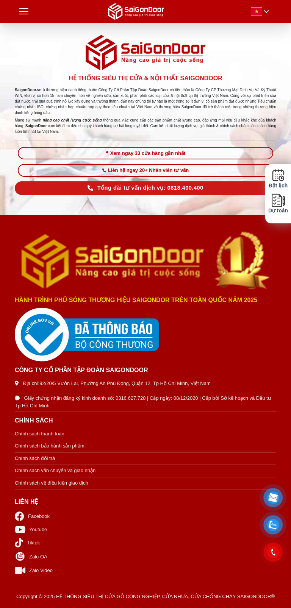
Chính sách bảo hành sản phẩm (49, 446)
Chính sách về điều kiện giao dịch (51, 483)
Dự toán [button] (278, 203)
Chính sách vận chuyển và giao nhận (55, 470)
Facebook (32, 516)
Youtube (31, 529)
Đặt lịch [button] (278, 179)
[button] (273, 498)
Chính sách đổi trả (35, 458)
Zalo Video (34, 570)
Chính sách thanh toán (39, 434)
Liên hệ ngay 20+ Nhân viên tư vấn (145, 170)
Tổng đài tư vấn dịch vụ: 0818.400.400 (145, 188)
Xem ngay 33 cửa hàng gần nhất (146, 153)
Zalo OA (31, 556)
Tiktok (27, 542)
